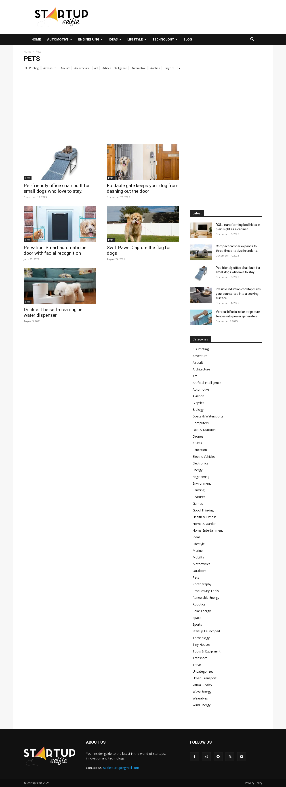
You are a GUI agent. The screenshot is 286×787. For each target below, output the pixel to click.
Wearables (200, 698)
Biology (198, 409)
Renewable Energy (206, 597)
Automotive (139, 68)
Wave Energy (202, 691)
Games (198, 503)
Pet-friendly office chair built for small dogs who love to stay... (57, 188)
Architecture (82, 68)
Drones (198, 436)
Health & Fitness (205, 517)
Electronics (200, 463)
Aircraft (65, 68)
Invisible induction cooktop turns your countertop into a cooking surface (238, 293)
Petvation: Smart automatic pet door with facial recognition (56, 250)
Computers (201, 423)
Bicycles (169, 68)
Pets (27, 178)
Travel (197, 665)
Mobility (198, 557)
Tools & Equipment (207, 651)
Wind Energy (201, 705)
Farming (198, 490)
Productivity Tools (206, 591)
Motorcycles (201, 564)
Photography (202, 584)
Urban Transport (205, 678)
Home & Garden (204, 524)
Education (200, 450)
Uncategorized (203, 671)
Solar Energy (202, 611)
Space (197, 618)
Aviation (155, 68)
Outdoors (199, 571)
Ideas (196, 537)
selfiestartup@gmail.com (121, 768)
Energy (197, 470)
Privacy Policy (253, 783)
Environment (202, 483)
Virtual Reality (202, 685)
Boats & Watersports (208, 416)
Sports (197, 624)
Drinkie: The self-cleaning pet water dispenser (54, 312)
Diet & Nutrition (204, 430)
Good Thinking (203, 510)
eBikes (197, 443)
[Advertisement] (186, 16)
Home (28, 51)
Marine (198, 550)
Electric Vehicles (204, 456)
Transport (200, 658)
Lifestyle (199, 544)
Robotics (199, 604)
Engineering (201, 477)
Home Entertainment (208, 530)
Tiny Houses (201, 644)
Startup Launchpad (206, 631)
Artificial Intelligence (115, 68)
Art (96, 68)
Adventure (49, 68)
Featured (199, 497)
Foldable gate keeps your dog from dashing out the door (142, 188)
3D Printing (32, 68)
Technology (201, 638)
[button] (252, 39)
